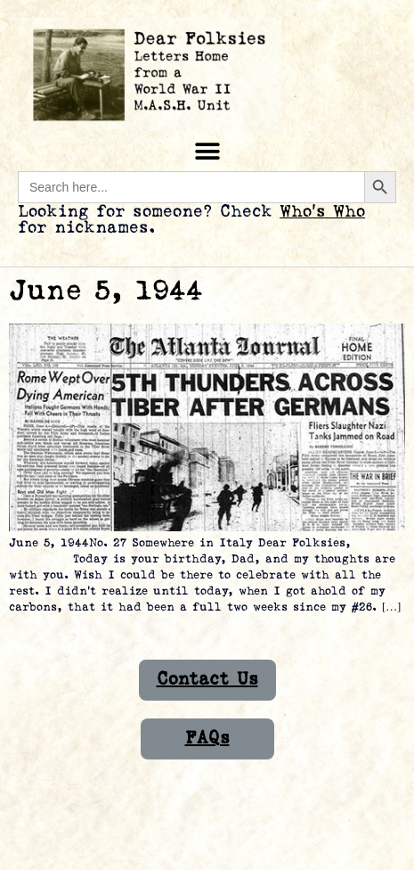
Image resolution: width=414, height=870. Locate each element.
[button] (207, 151)
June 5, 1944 (106, 291)
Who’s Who (322, 211)
